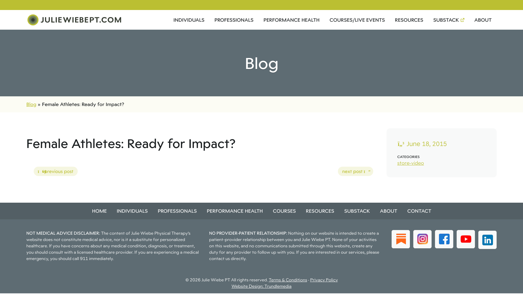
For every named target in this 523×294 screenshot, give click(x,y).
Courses (284, 211)
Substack (446, 20)
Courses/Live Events (357, 20)
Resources (409, 20)
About (483, 20)
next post (353, 173)
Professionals (233, 20)
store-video (410, 163)
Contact (419, 211)
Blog (31, 105)
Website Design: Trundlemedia (261, 286)
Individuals (188, 20)
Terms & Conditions (288, 280)
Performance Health (292, 20)
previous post (53, 173)
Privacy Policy (324, 280)
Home (99, 211)
